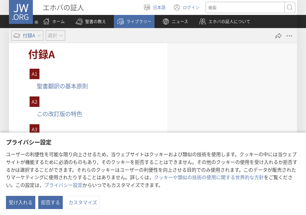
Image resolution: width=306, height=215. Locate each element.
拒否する (50, 202)
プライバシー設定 (63, 184)
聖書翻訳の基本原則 (62, 86)
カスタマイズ (82, 202)
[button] (91, 21)
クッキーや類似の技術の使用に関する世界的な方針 (209, 177)
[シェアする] (278, 35)
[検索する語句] (245, 7)
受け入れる (21, 202)
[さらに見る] (289, 35)
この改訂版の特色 (59, 114)
